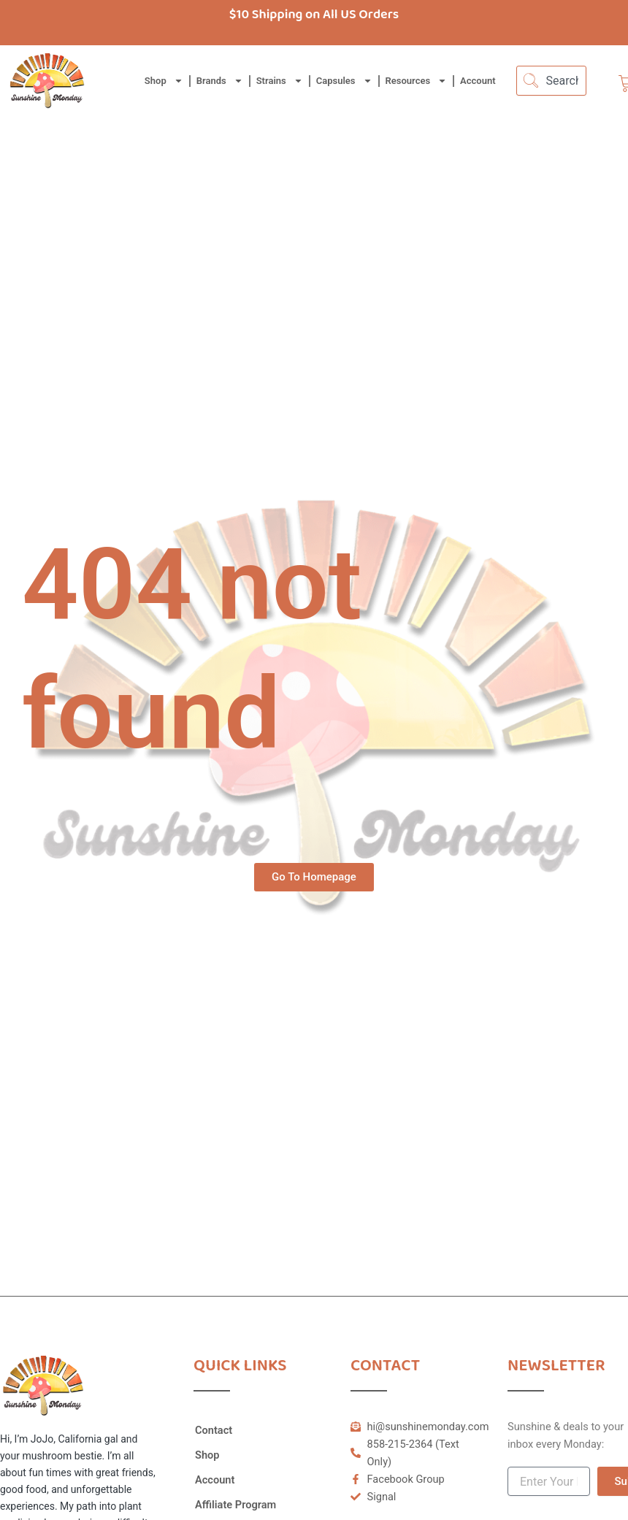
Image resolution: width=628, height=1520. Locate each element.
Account (477, 80)
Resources (417, 81)
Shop (164, 81)
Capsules (344, 81)
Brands (219, 81)
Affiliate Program (235, 1504)
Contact (213, 1430)
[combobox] (551, 81)
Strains (279, 81)
